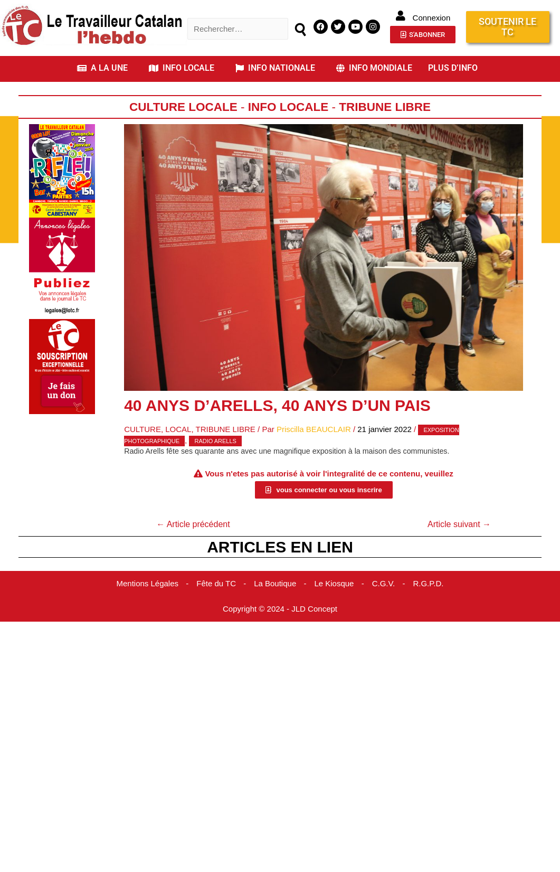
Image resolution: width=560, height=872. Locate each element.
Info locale (288, 107)
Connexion (432, 17)
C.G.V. (383, 583)
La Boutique (275, 583)
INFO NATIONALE (275, 68)
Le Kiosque (334, 583)
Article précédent (193, 524)
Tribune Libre (385, 107)
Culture (142, 429)
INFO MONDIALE (374, 68)
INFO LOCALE (181, 68)
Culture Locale (183, 107)
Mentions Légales (147, 583)
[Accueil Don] (62, 365)
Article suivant (459, 524)
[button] (105, 68)
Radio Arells (215, 441)
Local (178, 429)
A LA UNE (102, 68)
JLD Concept (314, 608)
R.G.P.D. (428, 583)
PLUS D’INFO (453, 68)
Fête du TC (216, 583)
